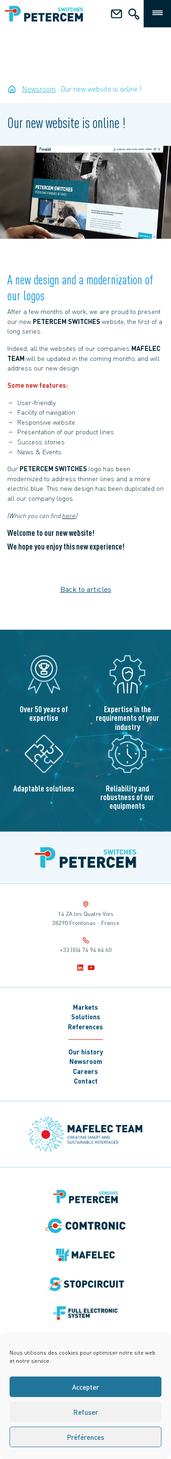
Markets (85, 1007)
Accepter (85, 1387)
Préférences (85, 1437)
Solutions (85, 1016)
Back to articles (85, 589)
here (69, 515)
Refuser (85, 1412)
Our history (85, 1052)
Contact (86, 1081)
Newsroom (85, 1061)
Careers (85, 1071)
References (85, 1026)
